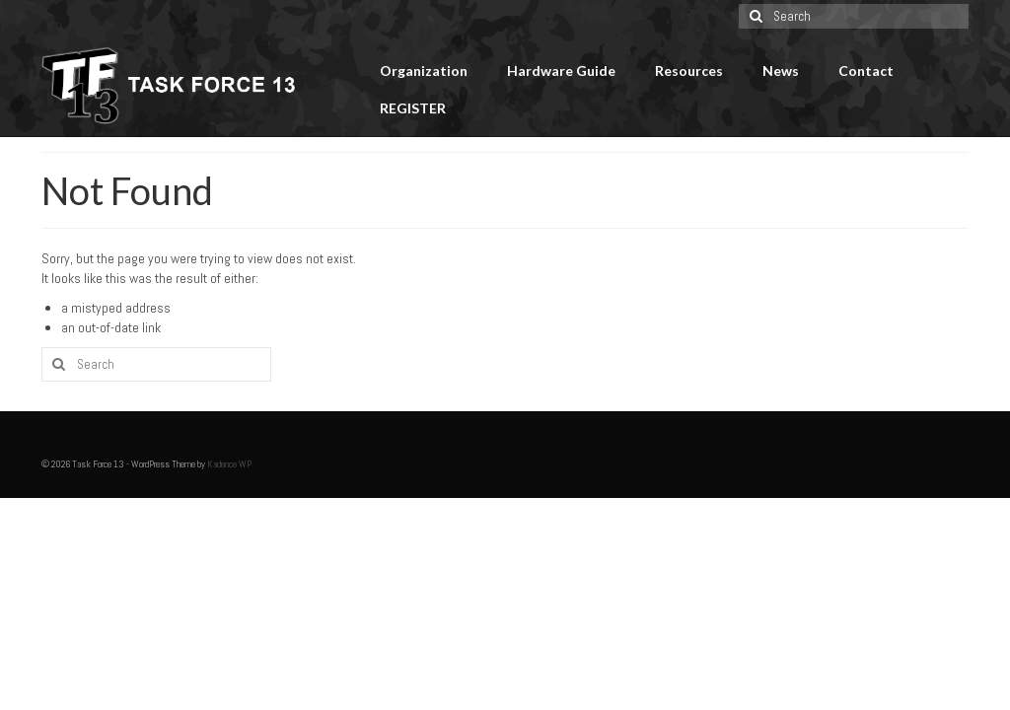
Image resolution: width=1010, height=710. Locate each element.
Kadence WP (229, 464)
